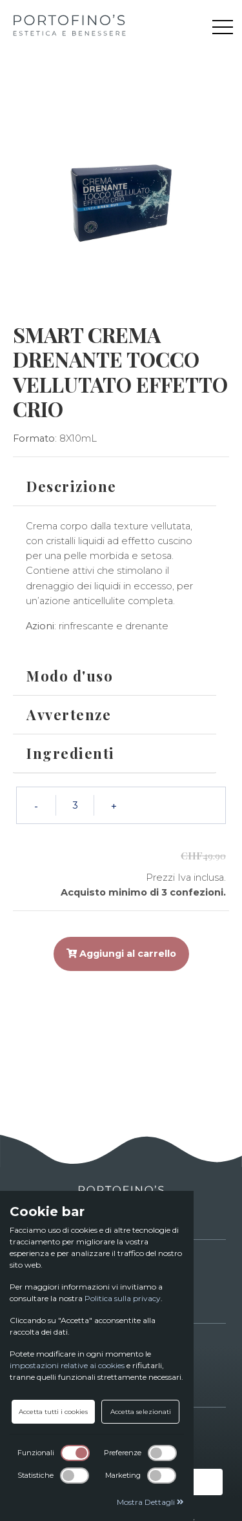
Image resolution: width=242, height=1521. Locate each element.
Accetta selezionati (140, 1412)
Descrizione (71, 486)
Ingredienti (70, 753)
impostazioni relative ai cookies (67, 1365)
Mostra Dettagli (150, 1502)
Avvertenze (68, 714)
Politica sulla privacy (123, 1298)
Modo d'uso (69, 675)
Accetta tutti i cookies (53, 1412)
